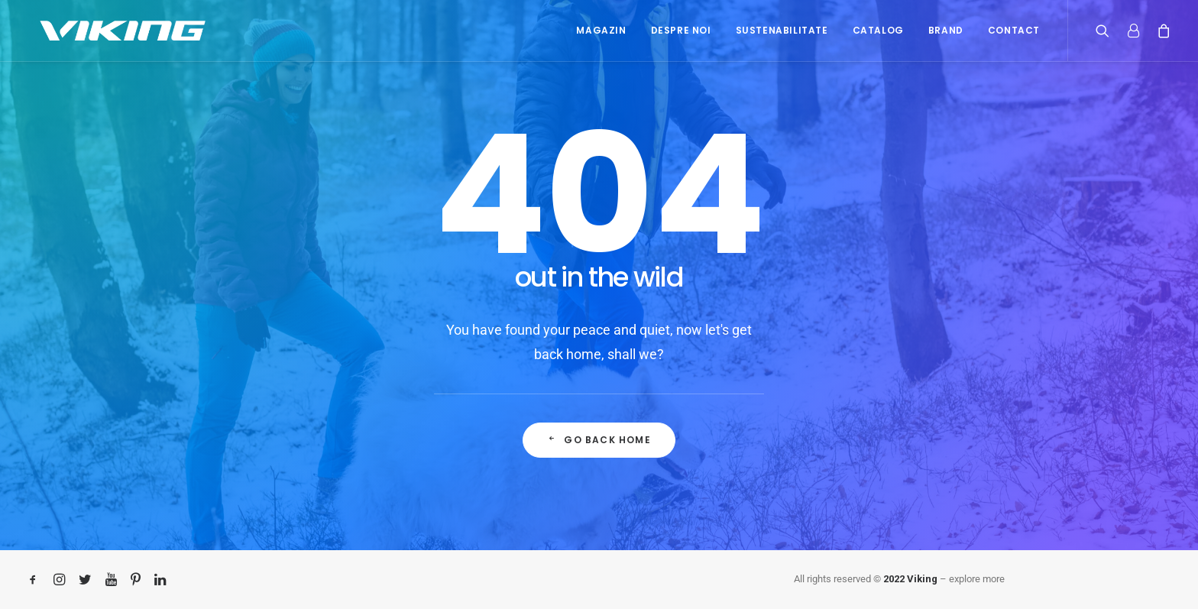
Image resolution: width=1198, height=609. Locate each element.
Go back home (599, 439)
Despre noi (681, 30)
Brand (945, 30)
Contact (1014, 30)
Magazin (601, 30)
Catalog (878, 30)
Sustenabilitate (782, 30)
